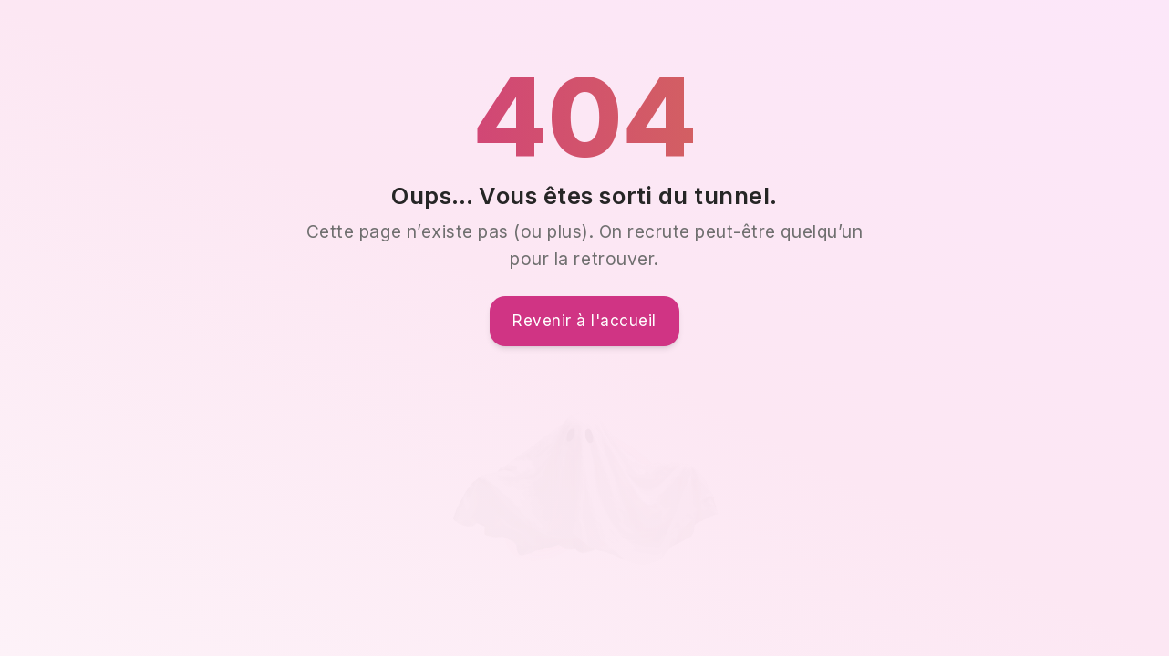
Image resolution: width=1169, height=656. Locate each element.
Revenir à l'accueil (584, 321)
